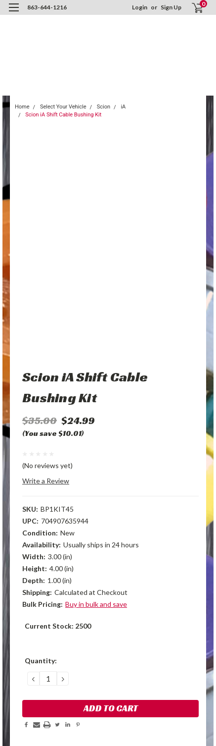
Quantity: (41, 660)
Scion (103, 107)
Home (22, 107)
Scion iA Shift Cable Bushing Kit (63, 114)
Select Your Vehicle (63, 107)
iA (123, 107)
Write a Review (45, 481)
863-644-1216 (47, 7)
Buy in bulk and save (96, 604)
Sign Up (171, 7)
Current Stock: (58, 626)
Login (139, 7)
